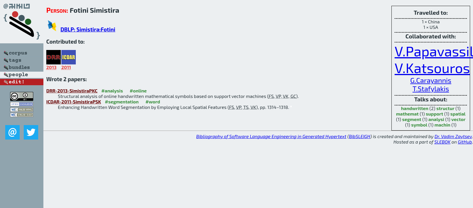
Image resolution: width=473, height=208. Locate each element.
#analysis (112, 90)
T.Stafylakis (431, 88)
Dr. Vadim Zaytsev (453, 136)
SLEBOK (442, 141)
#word (153, 101)
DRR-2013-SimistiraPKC (71, 90)
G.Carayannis (430, 80)
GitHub (465, 141)
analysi (436, 119)
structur (445, 108)
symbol (419, 124)
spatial (457, 113)
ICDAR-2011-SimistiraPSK (73, 101)
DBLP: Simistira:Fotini (87, 29)
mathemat (407, 113)
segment (411, 119)
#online (138, 90)
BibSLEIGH (359, 136)
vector (458, 119)
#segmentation (122, 101)
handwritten (414, 108)
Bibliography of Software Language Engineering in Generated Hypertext (271, 136)
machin (442, 124)
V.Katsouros (432, 67)
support (434, 113)
